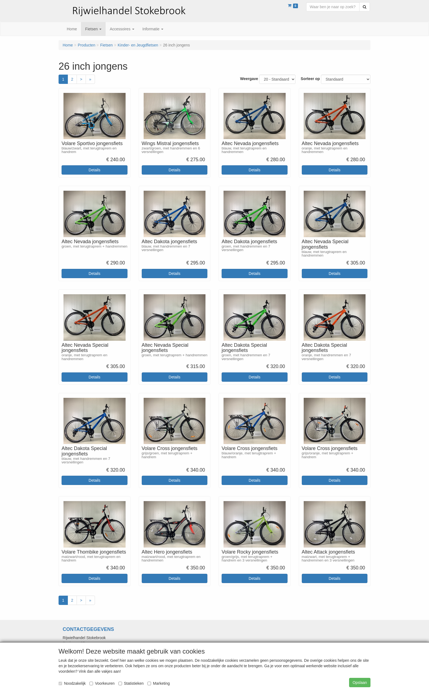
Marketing (158, 683)
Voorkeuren (102, 683)
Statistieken (131, 683)
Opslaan (360, 682)
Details (94, 170)
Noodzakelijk (72, 683)
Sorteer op (310, 79)
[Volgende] (81, 79)
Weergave (249, 79)
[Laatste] (90, 79)
